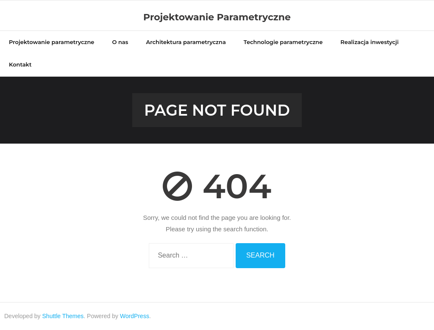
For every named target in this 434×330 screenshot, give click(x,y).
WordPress (134, 316)
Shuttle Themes (63, 316)
